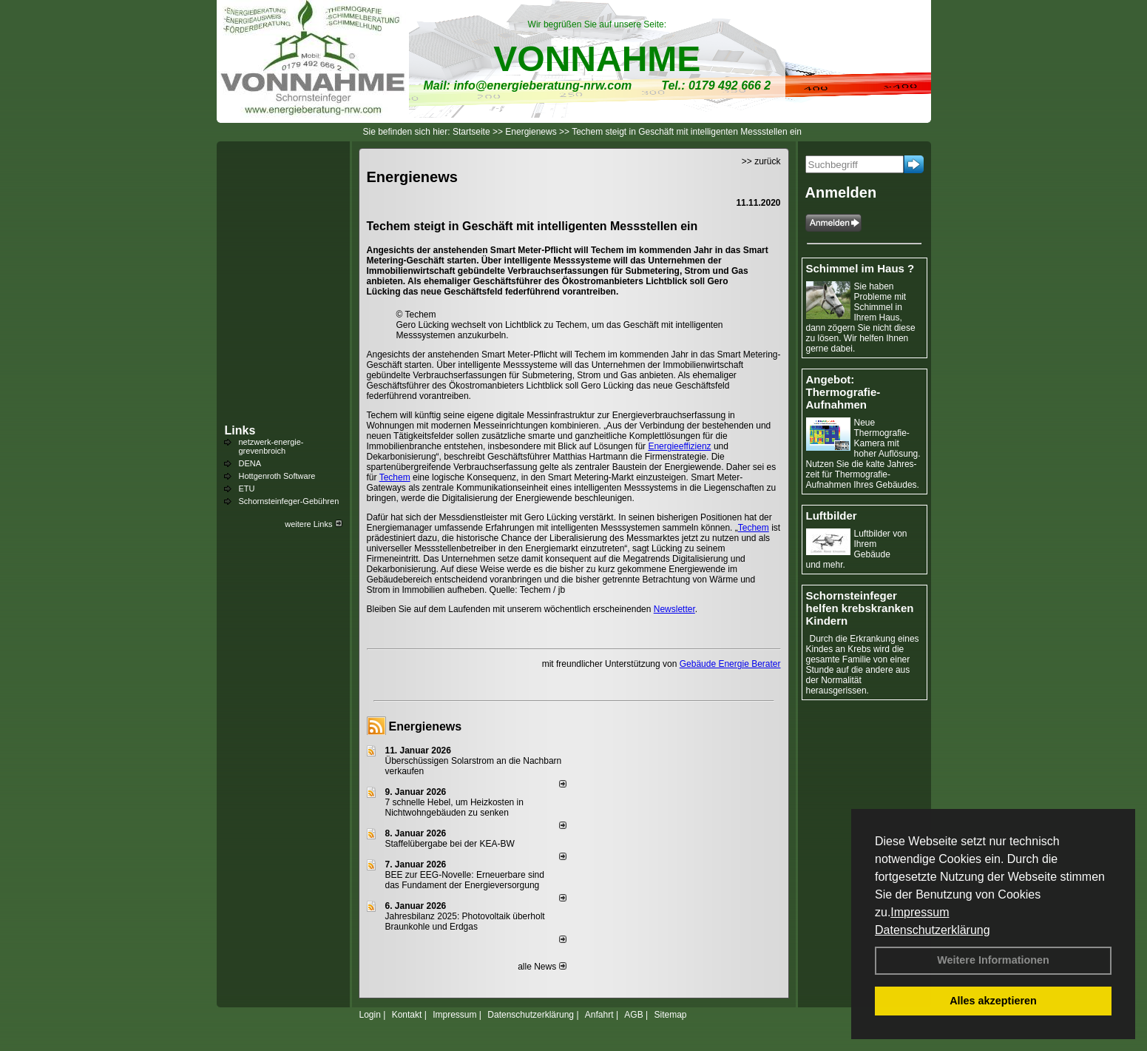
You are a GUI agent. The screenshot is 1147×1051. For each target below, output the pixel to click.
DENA (250, 463)
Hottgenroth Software (277, 475)
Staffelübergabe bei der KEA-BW (450, 844)
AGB (633, 1015)
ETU (247, 488)
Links (240, 430)
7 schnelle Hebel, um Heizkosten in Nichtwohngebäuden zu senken (454, 807)
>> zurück (761, 161)
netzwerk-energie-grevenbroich (271, 446)
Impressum (919, 912)
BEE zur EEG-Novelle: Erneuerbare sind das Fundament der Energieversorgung (464, 880)
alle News (542, 966)
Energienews (425, 726)
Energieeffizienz (679, 446)
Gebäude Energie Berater (730, 664)
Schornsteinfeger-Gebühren (289, 501)
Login (370, 1015)
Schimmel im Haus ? (860, 268)
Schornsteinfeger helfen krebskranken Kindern (860, 608)
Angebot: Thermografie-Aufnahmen (843, 392)
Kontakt (407, 1015)
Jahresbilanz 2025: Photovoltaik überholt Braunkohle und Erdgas (465, 921)
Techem (394, 477)
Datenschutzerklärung (932, 930)
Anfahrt (599, 1015)
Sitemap (670, 1015)
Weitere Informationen (993, 960)
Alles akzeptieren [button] (993, 1001)
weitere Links (313, 524)
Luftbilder (831, 515)
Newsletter (674, 609)
